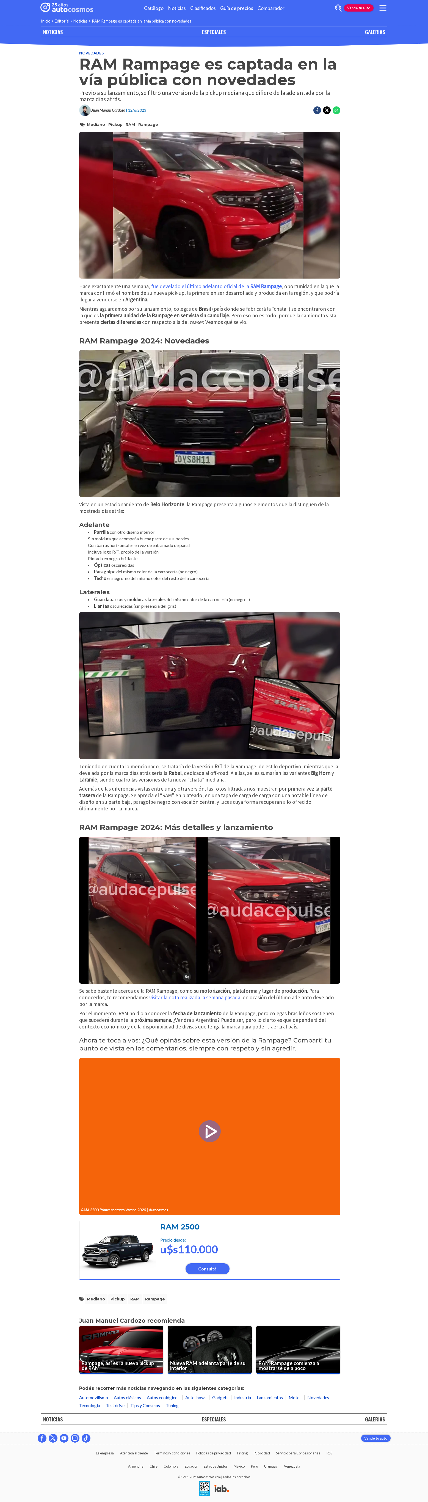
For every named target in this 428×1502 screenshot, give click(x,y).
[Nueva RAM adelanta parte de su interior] (210, 1350)
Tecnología (89, 1405)
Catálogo (154, 8)
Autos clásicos (127, 1397)
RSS (329, 1453)
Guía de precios (236, 8)
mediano (96, 124)
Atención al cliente (134, 1453)
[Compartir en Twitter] (327, 110)
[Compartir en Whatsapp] (336, 110)
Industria (242, 1397)
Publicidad (262, 1453)
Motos (295, 1397)
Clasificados (203, 8)
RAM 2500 (180, 1226)
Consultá (207, 1269)
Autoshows (195, 1397)
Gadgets (220, 1397)
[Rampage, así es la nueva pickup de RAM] (121, 1350)
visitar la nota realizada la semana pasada (194, 997)
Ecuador (191, 1466)
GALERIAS (375, 31)
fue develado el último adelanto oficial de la (216, 286)
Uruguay (271, 1466)
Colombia (171, 1466)
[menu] (383, 8)
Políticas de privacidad (213, 1453)
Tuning (172, 1405)
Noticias (177, 8)
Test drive (115, 1405)
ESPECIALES (214, 31)
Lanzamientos (270, 1397)
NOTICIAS (53, 31)
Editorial (62, 21)
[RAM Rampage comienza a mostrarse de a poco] (298, 1350)
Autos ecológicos (163, 1397)
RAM (130, 124)
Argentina (135, 1466)
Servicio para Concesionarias (298, 1453)
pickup (115, 124)
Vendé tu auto (358, 8)
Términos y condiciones (172, 1453)
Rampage (148, 124)
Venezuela (292, 1466)
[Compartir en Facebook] (317, 110)
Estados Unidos (216, 1466)
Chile (154, 1466)
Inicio (46, 21)
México (239, 1466)
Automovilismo (93, 1397)
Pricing (242, 1453)
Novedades (91, 53)
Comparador (271, 8)
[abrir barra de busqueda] (338, 8)
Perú (254, 1466)
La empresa (105, 1453)
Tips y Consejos (145, 1405)
